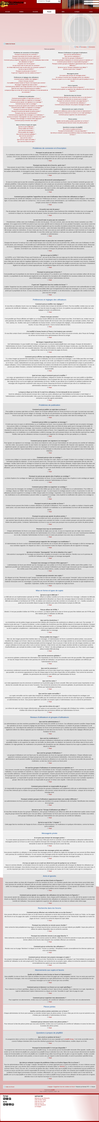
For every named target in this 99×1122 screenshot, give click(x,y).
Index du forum (10, 44)
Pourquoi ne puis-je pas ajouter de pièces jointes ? (26, 111)
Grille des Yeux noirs (40, 1101)
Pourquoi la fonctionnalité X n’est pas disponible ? (72, 131)
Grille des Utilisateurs (40, 1105)
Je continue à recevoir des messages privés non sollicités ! (73, 77)
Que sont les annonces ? (26, 136)
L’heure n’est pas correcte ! (26, 81)
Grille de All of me (39, 1103)
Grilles (21, 11)
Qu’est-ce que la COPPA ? (26, 69)
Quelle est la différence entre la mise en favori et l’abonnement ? (72, 111)
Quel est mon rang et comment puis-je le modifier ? (26, 88)
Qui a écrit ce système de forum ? (72, 129)
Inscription (84, 47)
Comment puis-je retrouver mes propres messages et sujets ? (73, 104)
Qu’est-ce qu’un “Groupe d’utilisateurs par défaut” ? (73, 67)
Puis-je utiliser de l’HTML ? (26, 128)
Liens (91, 11)
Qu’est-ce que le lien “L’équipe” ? (72, 69)
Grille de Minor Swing (40, 1099)
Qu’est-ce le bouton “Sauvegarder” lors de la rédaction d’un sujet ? (26, 117)
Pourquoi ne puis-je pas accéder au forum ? (26, 109)
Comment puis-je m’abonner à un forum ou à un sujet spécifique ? (73, 113)
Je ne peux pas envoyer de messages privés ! (72, 75)
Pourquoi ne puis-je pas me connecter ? (26, 54)
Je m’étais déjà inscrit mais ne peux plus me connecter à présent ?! (26, 67)
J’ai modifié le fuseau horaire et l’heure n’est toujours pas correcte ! (26, 83)
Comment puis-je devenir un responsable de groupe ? (72, 62)
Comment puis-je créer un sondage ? (26, 104)
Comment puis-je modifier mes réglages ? (26, 79)
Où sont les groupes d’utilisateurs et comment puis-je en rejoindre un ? (72, 60)
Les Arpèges (38, 1106)
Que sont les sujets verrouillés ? (26, 139)
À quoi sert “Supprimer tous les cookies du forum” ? (26, 73)
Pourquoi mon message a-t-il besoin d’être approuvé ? (26, 118)
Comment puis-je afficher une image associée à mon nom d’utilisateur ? (26, 86)
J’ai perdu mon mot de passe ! (26, 63)
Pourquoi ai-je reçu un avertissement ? (26, 113)
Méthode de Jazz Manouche (42, 1098)
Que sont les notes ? (26, 138)
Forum (49, 11)
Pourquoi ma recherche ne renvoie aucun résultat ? (73, 99)
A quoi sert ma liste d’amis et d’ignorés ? (72, 87)
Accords (35, 11)
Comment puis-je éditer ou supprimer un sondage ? (26, 107)
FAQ (77, 47)
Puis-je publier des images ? (26, 132)
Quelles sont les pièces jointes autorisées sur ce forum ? (72, 121)
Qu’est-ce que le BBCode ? (26, 127)
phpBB (53, 1090)
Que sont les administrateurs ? (73, 54)
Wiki (63, 11)
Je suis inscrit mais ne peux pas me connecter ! (26, 65)
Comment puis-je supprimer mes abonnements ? (73, 114)
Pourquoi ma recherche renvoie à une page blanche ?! (73, 101)
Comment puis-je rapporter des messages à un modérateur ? (26, 115)
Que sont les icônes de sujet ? (26, 141)
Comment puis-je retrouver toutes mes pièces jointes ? (73, 123)
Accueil (7, 11)
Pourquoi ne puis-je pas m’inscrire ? (26, 71)
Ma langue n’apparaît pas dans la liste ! (26, 84)
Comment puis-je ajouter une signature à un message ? (26, 102)
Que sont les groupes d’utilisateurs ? (72, 58)
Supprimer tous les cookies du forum (64, 1086)
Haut (50, 160)
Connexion (92, 47)
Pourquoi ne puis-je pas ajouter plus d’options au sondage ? (26, 105)
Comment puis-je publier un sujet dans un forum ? (26, 98)
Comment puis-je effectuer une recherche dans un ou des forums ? (72, 97)
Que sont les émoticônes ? (26, 130)
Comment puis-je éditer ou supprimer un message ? (26, 100)
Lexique (77, 11)
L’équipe (50, 1086)
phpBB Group (69, 1039)
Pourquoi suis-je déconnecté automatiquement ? (26, 58)
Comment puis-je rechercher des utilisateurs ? (72, 103)
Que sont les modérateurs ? (73, 56)
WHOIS (62, 1066)
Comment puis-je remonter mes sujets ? (26, 120)
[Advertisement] (49, 28)
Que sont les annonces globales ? (26, 134)
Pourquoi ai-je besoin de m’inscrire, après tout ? (26, 56)
